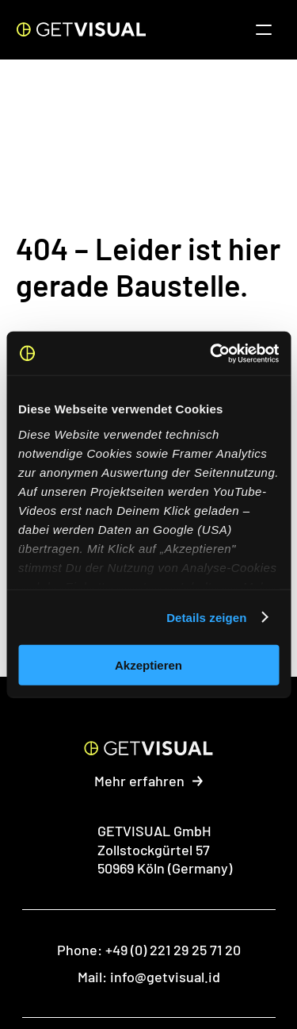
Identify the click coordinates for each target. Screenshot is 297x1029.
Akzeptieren (148, 665)
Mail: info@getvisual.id (149, 976)
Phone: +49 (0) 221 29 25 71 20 (149, 949)
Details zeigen (206, 617)
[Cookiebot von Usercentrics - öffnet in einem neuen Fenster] (211, 353)
